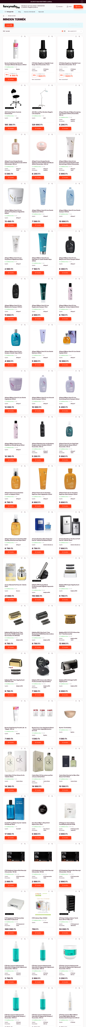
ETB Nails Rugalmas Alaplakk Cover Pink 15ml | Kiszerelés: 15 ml (70, 63)
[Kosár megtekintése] (78, 6)
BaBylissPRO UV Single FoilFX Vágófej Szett (68, 680)
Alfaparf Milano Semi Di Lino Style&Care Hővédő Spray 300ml (14, 444)
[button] (9, 11)
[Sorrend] (74, 31)
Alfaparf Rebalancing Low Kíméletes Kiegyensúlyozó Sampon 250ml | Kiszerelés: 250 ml (43, 445)
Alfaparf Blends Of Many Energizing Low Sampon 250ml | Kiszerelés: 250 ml (69, 113)
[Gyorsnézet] (25, 36)
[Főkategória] (3, 16)
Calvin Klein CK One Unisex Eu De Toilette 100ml (15, 775)
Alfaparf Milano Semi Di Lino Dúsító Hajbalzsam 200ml (42, 211)
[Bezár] (82, 2)
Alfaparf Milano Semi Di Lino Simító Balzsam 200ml (42, 352)
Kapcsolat (41, 11)
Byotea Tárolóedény (65, 727)
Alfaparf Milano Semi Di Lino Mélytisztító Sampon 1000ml (13, 306)
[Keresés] (60, 6)
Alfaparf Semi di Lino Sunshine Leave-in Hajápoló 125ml (14, 493)
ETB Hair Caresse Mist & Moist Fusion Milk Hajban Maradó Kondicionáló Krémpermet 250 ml (69, 1016)
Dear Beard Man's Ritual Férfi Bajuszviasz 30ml (41, 823)
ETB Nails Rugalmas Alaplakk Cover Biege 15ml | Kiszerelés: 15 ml (42, 63)
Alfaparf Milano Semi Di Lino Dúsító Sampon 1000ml (69, 211)
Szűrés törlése (74, 25)
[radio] (64, 31)
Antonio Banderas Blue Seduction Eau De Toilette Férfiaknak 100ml (42, 539)
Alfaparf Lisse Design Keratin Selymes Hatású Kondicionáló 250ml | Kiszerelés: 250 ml (16, 162)
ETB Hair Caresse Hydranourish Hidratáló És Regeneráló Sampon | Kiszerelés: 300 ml (42, 1016)
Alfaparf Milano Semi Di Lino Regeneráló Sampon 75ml (40, 306)
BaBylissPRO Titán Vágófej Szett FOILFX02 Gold (14, 680)
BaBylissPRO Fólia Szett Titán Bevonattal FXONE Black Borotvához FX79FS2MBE (43, 634)
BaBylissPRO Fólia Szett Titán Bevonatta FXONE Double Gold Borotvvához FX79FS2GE (14, 634)
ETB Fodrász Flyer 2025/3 (39, 918)
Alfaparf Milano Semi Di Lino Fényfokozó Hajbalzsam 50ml (14, 258)
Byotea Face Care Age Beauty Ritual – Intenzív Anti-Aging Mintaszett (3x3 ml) (43, 729)
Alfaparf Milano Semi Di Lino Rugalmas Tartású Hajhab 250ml (69, 306)
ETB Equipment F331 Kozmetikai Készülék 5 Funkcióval (14, 918)
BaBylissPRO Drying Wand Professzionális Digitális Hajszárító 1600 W (42, 586)
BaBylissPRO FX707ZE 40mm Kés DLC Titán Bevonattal (69, 633)
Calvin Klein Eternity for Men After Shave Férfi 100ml (69, 775)
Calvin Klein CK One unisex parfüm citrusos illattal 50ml (42, 775)
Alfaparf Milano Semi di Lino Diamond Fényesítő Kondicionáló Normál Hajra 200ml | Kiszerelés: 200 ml (69, 163)
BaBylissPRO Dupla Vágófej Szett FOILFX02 (69, 585)
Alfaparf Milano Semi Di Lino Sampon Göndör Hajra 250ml (13, 352)
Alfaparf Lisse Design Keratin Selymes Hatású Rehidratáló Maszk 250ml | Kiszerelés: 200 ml (42, 162)
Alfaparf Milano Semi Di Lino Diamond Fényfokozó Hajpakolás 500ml (14, 212)
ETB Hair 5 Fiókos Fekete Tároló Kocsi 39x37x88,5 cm (68, 918)
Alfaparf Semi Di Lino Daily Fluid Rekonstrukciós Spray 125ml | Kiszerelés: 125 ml (68, 445)
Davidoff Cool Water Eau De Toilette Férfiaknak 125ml (15, 823)
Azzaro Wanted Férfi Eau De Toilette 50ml (15, 585)
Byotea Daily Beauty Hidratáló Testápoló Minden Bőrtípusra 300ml (15, 63)
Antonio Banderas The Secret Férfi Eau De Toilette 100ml (69, 539)
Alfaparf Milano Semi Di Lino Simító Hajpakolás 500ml (15, 398)
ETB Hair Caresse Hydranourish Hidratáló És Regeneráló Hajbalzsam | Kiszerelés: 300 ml (43, 967)
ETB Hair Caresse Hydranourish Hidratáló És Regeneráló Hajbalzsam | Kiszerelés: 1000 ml (16, 967)
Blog (19, 11)
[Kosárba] (11, 79)
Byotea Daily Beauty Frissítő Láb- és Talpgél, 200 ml (15, 728)
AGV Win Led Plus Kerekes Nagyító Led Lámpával (42, 112)
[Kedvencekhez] (21, 36)
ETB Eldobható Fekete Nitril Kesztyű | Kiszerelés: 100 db (15, 871)
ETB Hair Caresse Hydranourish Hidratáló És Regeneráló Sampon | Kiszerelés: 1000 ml (15, 1016)
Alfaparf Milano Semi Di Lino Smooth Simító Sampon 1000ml (43, 398)
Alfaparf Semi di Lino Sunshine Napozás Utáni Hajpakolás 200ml (42, 493)
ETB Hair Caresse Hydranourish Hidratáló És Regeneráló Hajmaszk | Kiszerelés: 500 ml (70, 967)
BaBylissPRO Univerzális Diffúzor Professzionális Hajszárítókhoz (42, 680)
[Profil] (69, 6)
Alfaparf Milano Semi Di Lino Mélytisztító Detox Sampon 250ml (69, 258)
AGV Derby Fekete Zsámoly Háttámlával (13, 112)
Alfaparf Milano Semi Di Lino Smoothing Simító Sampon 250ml (69, 398)
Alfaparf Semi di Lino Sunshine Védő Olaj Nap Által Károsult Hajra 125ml (15, 539)
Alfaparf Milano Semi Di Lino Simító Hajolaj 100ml (69, 352)
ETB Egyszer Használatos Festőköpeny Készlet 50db (67, 823)
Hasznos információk (29, 11)
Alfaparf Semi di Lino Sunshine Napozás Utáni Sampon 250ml (68, 493)
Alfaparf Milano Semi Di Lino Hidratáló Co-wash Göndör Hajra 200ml (42, 259)
